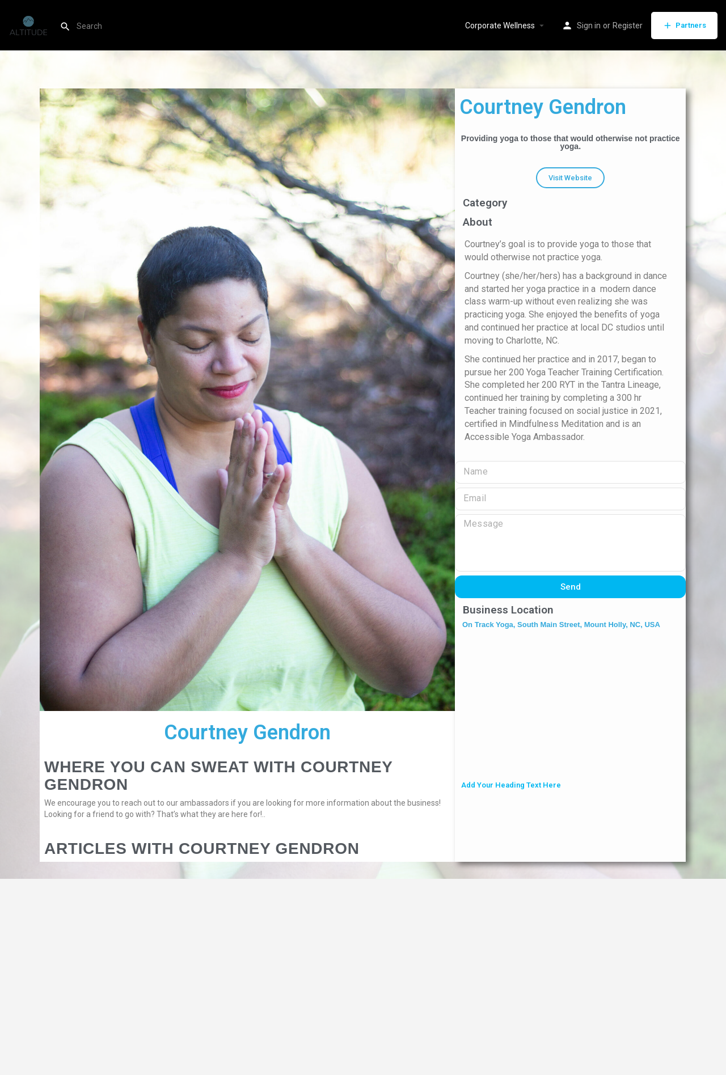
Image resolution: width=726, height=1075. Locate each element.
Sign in (589, 25)
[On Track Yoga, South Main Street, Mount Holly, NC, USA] (570, 706)
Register (628, 25)
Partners (684, 25)
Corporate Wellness (500, 25)
